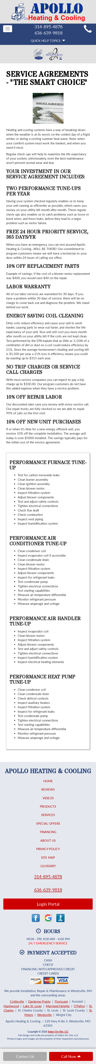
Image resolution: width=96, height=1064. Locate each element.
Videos (48, 798)
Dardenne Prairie (39, 1001)
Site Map (48, 857)
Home (48, 781)
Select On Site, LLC (58, 1031)
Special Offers (48, 823)
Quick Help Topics (48, 40)
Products (48, 806)
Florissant (61, 1001)
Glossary (48, 866)
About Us (48, 840)
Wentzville (44, 1015)
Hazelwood (11, 1006)
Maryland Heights (58, 1006)
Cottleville (17, 1001)
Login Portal (48, 903)
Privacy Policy (48, 849)
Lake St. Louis (32, 1006)
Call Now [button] (71, 1056)
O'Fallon (79, 1006)
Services (48, 815)
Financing (48, 832)
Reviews (48, 789)
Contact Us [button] (25, 1056)
